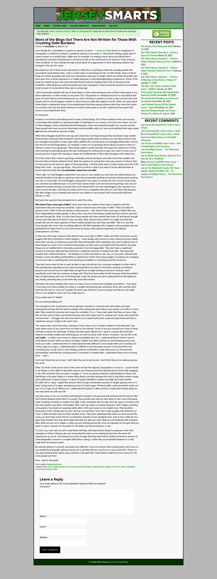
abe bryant (146, 131)
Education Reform (83, 473)
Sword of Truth (113, 473)
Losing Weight (98, 473)
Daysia (144, 144)
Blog (50, 473)
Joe (142, 137)
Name (43, 523)
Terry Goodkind (128, 473)
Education (69, 473)
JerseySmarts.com (108, 18)
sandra (144, 180)
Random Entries (54, 471)
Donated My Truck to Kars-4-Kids (164, 137)
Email (43, 533)
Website (43, 544)
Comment (45, 493)
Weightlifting (50, 476)
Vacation (39, 476)
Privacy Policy (121, 568)
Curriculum (58, 473)
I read (100, 57)
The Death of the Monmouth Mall (156, 53)
